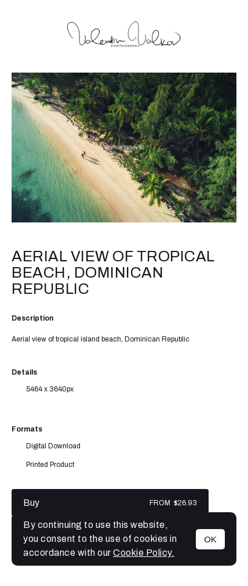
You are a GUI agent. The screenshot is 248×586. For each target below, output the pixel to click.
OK (210, 539)
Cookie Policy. (143, 553)
